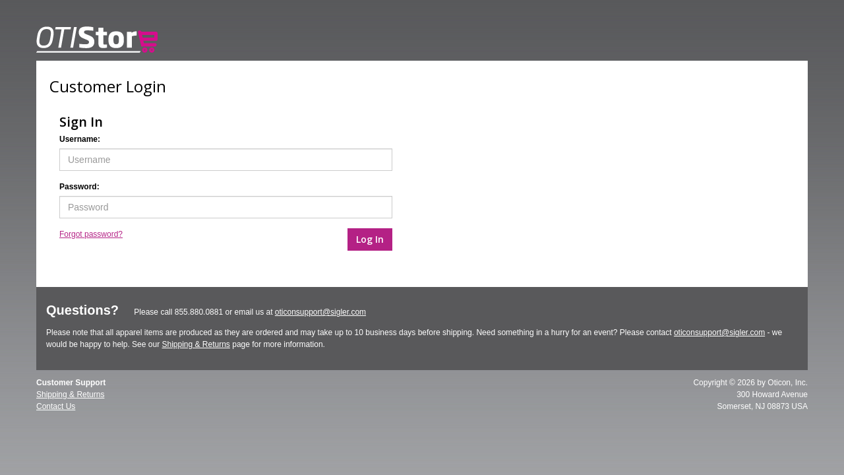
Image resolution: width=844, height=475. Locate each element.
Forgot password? (91, 234)
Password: (79, 186)
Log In (370, 239)
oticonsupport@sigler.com (320, 312)
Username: (79, 139)
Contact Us (55, 406)
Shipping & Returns (195, 344)
